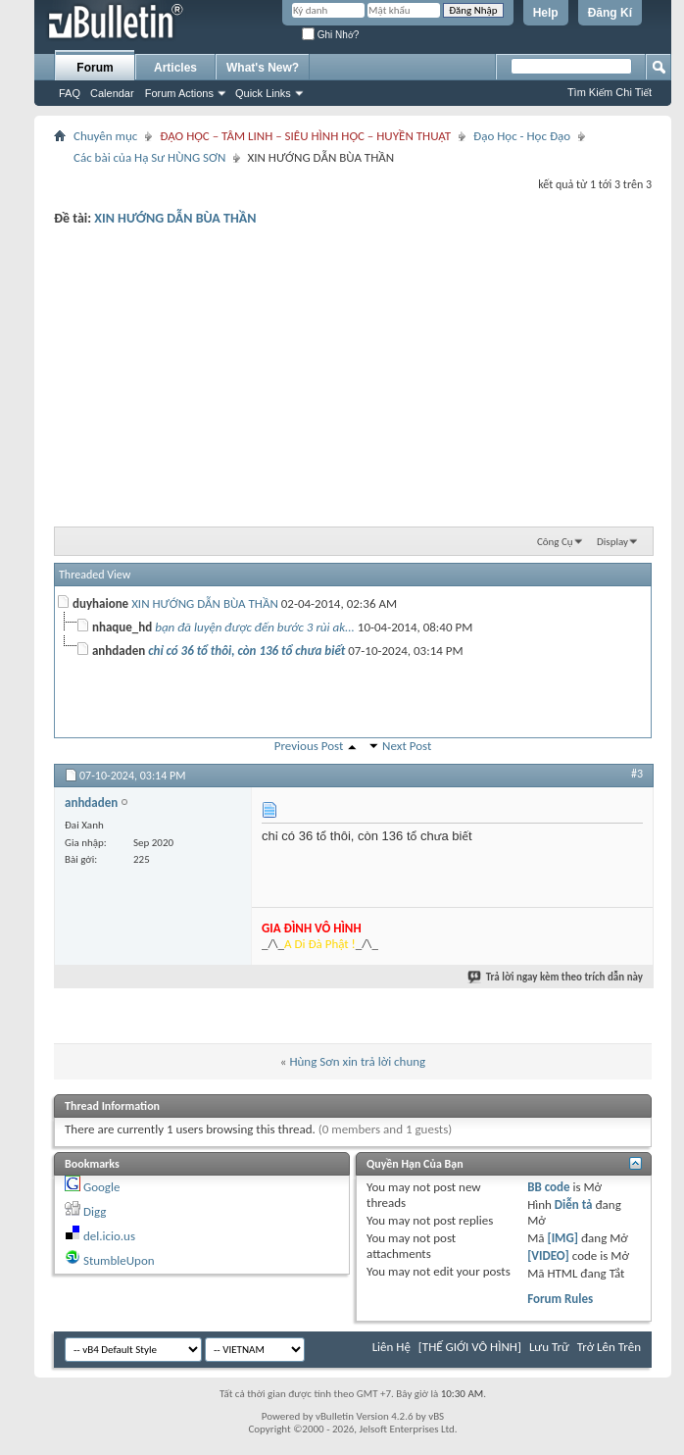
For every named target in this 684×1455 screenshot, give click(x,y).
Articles (175, 68)
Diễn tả (575, 1204)
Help (546, 13)
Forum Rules (560, 1298)
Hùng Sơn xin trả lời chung (357, 1061)
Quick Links (263, 93)
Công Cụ (555, 541)
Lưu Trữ (549, 1346)
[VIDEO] (548, 1255)
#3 (637, 773)
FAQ (69, 93)
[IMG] (562, 1237)
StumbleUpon (119, 1260)
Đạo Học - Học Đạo (521, 135)
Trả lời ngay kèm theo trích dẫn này (556, 977)
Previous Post (309, 745)
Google (101, 1186)
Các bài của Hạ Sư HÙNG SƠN (149, 157)
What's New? (262, 68)
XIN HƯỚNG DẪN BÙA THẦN (175, 218)
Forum (94, 68)
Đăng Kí (610, 13)
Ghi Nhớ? (330, 34)
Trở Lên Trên (609, 1346)
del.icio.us (109, 1236)
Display (612, 541)
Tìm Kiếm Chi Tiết (609, 92)
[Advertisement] (353, 373)
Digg (94, 1211)
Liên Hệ (391, 1346)
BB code (548, 1186)
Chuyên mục (105, 135)
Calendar (112, 93)
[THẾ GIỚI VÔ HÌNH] (469, 1346)
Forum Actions (179, 93)
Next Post (406, 745)
